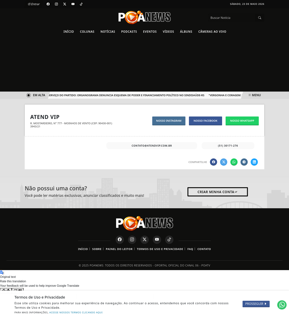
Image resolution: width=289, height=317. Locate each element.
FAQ (190, 249)
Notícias (109, 31)
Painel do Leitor (119, 249)
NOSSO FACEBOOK (205, 120)
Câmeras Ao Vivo (212, 31)
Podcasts (130, 31)
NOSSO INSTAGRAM (169, 120)
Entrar (33, 4)
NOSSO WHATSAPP (242, 120)
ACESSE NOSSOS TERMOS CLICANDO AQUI (76, 312)
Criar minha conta (218, 191)
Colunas (89, 31)
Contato (204, 249)
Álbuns (188, 31)
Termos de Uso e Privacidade (160, 249)
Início (70, 31)
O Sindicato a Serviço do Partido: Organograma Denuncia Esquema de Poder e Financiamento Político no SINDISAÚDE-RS (116, 95)
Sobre (97, 249)
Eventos (151, 31)
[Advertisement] (144, 64)
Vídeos (170, 31)
